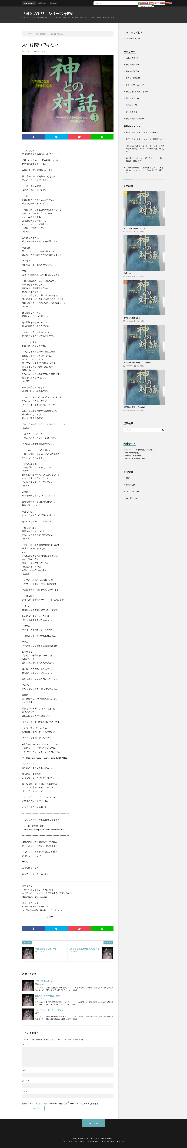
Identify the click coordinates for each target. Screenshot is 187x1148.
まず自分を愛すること (131, 318)
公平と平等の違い (43, 981)
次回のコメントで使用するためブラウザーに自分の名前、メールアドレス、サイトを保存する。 (61, 1103)
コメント (25, 1044)
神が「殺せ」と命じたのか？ (138, 132)
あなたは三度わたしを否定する (84, 948)
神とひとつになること (135, 91)
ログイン (129, 478)
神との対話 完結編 (133, 118)
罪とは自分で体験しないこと (134, 228)
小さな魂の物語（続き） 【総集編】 (137, 362)
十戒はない (127, 273)
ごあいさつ (130, 58)
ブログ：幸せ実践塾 (131, 453)
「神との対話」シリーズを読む (48, 13)
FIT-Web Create (96, 1141)
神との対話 (130, 64)
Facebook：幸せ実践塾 (132, 455)
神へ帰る (129, 112)
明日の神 (129, 105)
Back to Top (93, 1123)
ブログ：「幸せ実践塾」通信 (134, 458)
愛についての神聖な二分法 (47, 995)
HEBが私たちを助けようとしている (140, 146)
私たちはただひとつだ (45, 948)
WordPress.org (132, 498)
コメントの (132, 491)
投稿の (130, 484)
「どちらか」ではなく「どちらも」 (51, 1010)
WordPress (120, 1141)
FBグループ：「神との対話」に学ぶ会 (138, 450)
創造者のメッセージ (134, 158)
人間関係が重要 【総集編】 (138, 167)
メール (25, 1081)
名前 (24, 1070)
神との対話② (131, 71)
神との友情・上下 (133, 85)
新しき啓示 (130, 98)
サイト (25, 1091)
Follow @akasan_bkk (131, 38)
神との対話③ (40, 51)
